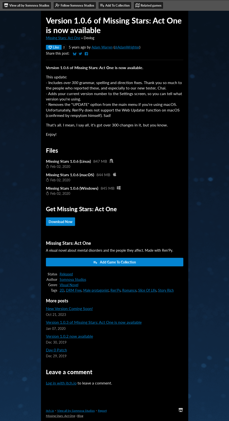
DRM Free (73, 290)
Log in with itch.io (61, 383)
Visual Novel (69, 285)
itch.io (50, 410)
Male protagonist (96, 290)
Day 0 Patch (56, 349)
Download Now (60, 222)
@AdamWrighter (127, 47)
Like (54, 47)
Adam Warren (102, 47)
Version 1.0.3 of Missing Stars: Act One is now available (94, 322)
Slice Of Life (147, 290)
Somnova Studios (73, 280)
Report (102, 410)
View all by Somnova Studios (76, 410)
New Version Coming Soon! (69, 308)
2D (62, 290)
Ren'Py (115, 290)
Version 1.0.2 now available (69, 336)
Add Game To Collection (114, 262)
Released (66, 274)
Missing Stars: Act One (63, 38)
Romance (129, 290)
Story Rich (166, 290)
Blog (80, 416)
